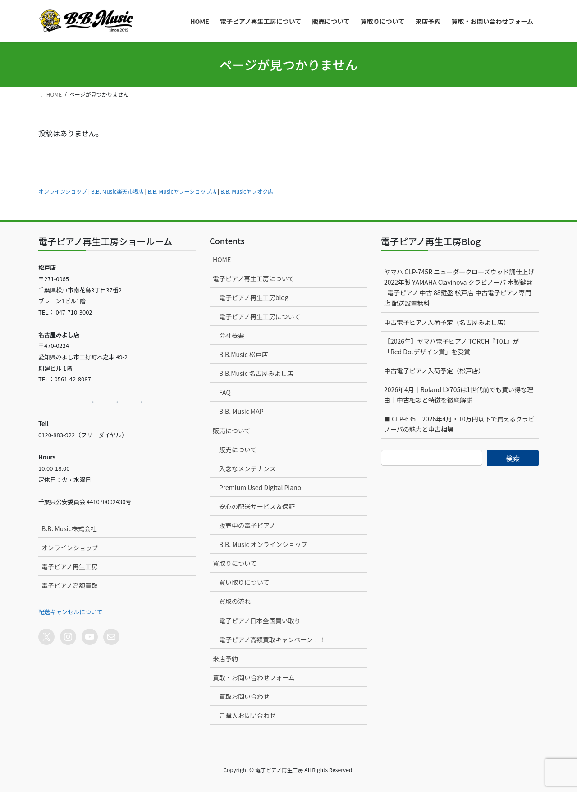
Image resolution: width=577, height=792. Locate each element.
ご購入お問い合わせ (247, 715)
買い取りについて (244, 582)
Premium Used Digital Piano (260, 487)
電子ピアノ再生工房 (69, 566)
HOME (222, 259)
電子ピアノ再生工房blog (253, 297)
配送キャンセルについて (70, 611)
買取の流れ (235, 601)
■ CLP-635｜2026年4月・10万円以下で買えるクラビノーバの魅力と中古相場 (459, 424)
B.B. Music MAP (241, 411)
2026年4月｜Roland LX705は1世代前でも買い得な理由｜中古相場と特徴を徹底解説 (458, 394)
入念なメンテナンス (247, 468)
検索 (512, 458)
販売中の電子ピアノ (247, 525)
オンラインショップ (62, 191)
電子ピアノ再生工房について (253, 278)
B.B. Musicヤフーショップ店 (181, 191)
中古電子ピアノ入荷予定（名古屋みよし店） (447, 322)
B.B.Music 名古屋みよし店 (256, 373)
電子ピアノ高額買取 (69, 585)
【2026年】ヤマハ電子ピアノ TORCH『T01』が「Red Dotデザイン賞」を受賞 (451, 346)
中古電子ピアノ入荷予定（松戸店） (434, 370)
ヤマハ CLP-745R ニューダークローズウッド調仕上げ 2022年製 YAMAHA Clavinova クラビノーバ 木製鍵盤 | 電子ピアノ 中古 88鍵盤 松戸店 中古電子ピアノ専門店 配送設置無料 (459, 287)
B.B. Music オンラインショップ (263, 544)
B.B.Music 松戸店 (243, 354)
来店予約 (225, 658)
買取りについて (235, 563)
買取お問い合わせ (244, 696)
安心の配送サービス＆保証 (257, 506)
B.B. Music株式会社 (69, 528)
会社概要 (231, 335)
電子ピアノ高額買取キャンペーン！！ (272, 639)
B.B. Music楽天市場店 (117, 191)
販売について (232, 430)
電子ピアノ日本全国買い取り (260, 620)
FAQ (225, 392)
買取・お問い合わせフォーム (254, 677)
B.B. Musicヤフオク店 (246, 191)
